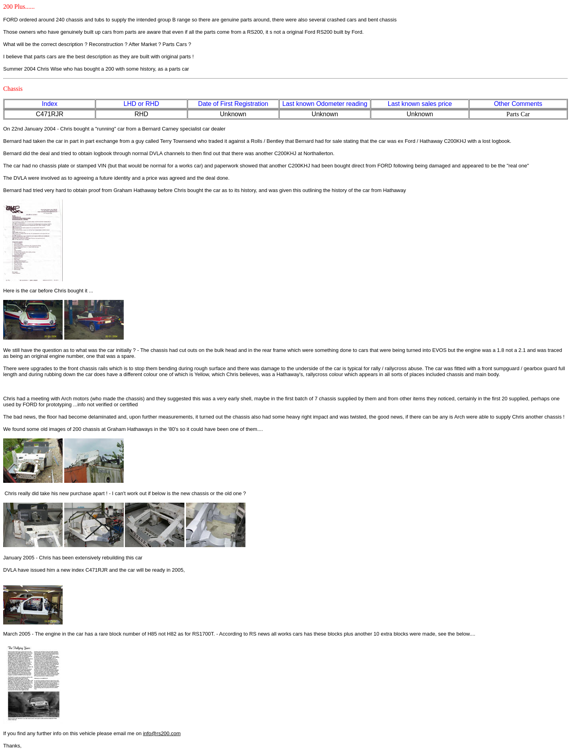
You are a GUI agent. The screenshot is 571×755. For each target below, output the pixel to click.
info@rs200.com (162, 733)
